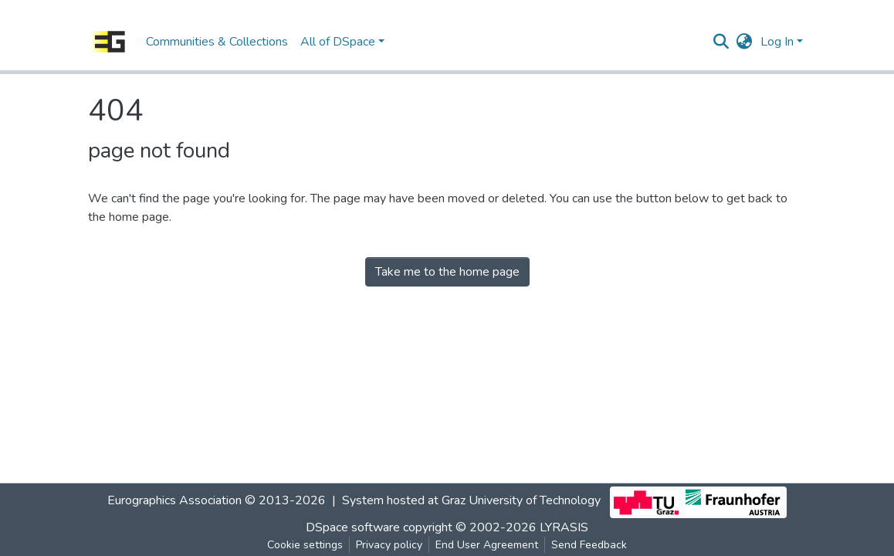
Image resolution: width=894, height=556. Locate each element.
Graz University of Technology (521, 500)
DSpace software (353, 527)
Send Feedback (589, 544)
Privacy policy (389, 544)
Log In (777, 41)
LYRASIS (564, 527)
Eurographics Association (174, 500)
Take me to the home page (447, 271)
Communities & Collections (217, 41)
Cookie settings (305, 544)
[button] (744, 41)
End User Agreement (486, 544)
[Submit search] (721, 42)
